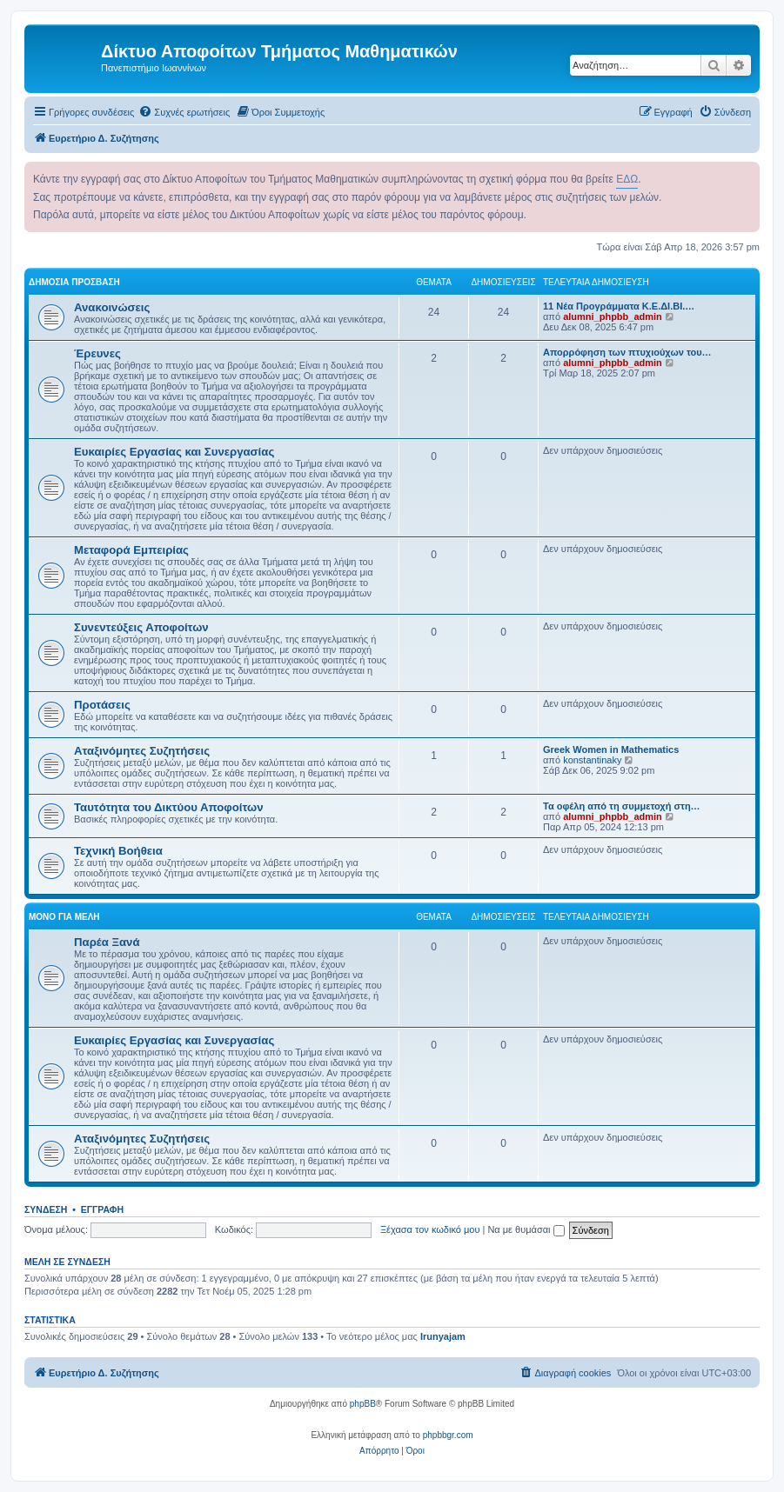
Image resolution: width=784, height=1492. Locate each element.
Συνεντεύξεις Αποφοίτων (141, 627)
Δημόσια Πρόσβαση (74, 282)
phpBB (363, 1404)
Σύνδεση (45, 1209)
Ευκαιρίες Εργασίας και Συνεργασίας (174, 451)
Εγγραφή (102, 1209)
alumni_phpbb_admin (612, 316)
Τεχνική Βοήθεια (118, 850)
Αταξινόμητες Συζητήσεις (142, 750)
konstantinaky (592, 760)
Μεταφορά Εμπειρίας (131, 549)
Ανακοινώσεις (112, 307)
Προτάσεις (102, 704)
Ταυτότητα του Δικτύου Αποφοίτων (169, 807)
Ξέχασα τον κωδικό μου (430, 1229)
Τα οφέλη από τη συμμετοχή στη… (621, 806)
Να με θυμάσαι (525, 1229)
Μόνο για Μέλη (64, 917)
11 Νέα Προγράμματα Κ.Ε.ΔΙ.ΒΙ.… (618, 306)
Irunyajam (443, 1336)
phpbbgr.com (448, 1435)
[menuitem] (184, 112)
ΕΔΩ (627, 179)
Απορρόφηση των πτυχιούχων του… (627, 352)
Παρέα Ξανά (107, 942)
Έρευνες (97, 353)
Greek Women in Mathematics (611, 749)
